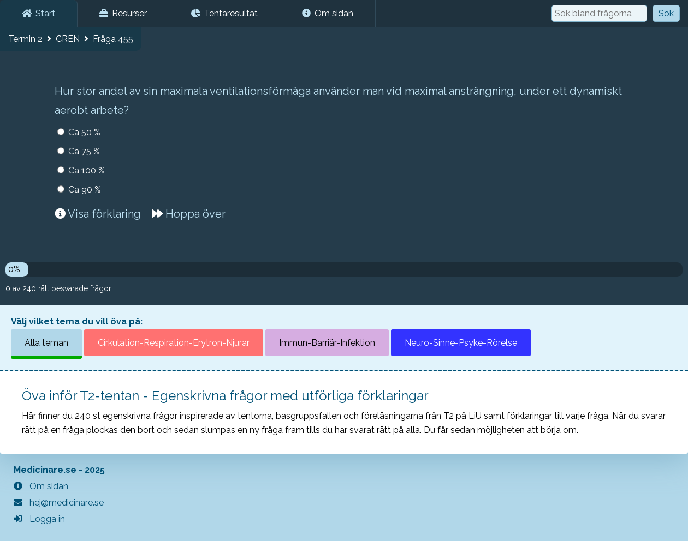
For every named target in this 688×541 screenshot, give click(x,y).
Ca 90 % (84, 189)
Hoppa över (189, 213)
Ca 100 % (86, 170)
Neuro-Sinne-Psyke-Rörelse (461, 343)
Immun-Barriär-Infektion (327, 343)
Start (38, 13)
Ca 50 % (84, 132)
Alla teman (46, 343)
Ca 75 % (84, 151)
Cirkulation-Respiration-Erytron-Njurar (174, 343)
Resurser (123, 13)
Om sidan (327, 13)
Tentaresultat (224, 13)
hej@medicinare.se (59, 502)
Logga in (39, 519)
